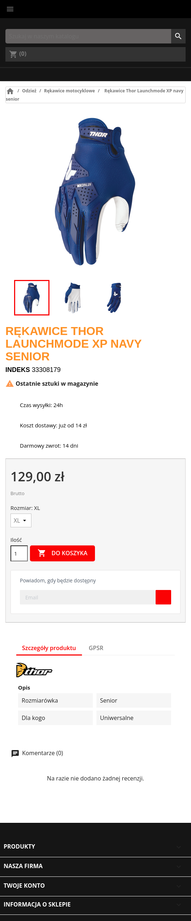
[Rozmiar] (20, 520)
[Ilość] (19, 553)
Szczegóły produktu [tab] (49, 648)
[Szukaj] (95, 36)
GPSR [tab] (96, 648)
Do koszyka (62, 553)
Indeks (17, 369)
